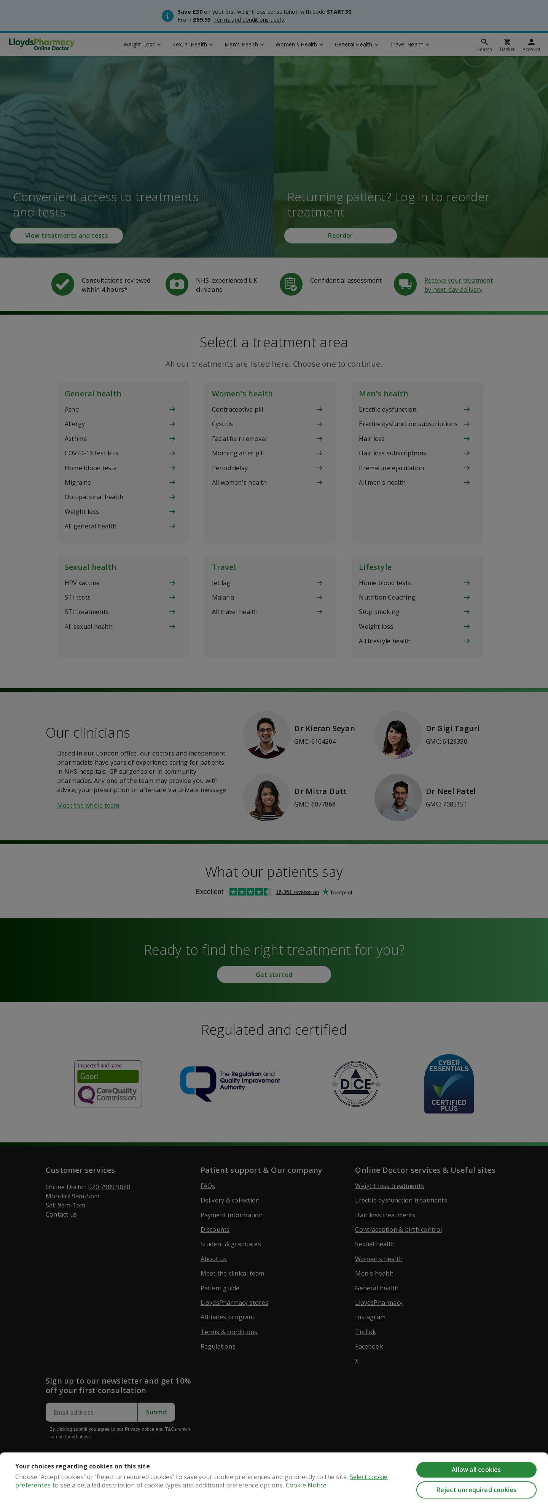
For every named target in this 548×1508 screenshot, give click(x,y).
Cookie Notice (306, 1485)
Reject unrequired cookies (476, 1490)
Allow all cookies (476, 1469)
